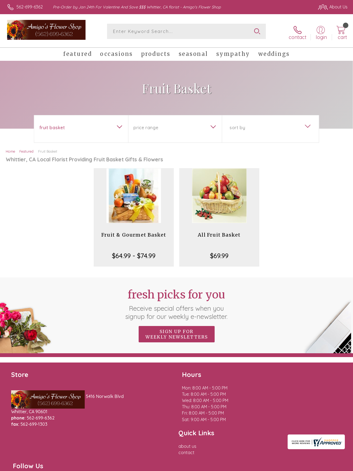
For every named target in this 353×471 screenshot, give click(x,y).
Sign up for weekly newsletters (176, 332)
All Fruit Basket (219, 233)
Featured (26, 149)
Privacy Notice (258, 465)
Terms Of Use (225, 465)
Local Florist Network (297, 465)
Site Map (330, 465)
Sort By (237, 125)
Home (10, 149)
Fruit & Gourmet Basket (133, 233)
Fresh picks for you (176, 302)
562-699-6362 (29, 7)
